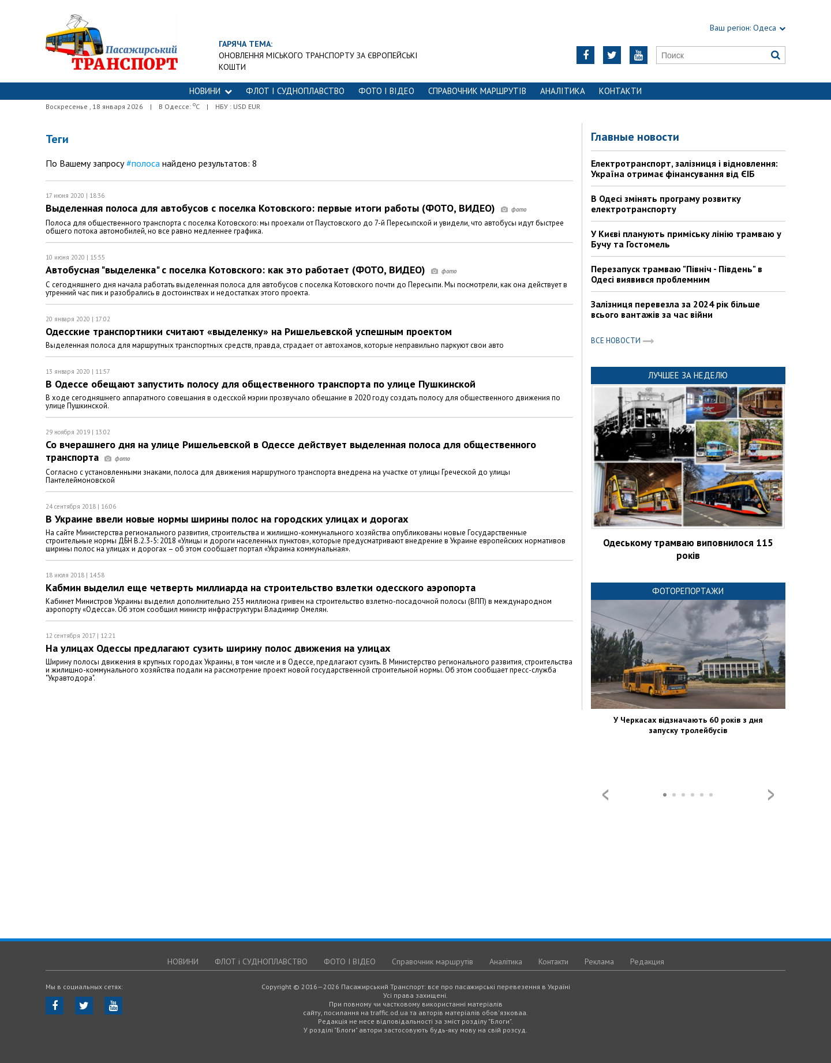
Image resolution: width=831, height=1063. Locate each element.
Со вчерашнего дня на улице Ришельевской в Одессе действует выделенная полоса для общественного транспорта (291, 451)
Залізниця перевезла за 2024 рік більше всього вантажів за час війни (675, 309)
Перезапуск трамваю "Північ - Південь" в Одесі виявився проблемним (676, 274)
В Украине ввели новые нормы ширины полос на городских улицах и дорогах (227, 518)
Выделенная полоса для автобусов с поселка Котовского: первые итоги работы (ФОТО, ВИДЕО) (286, 208)
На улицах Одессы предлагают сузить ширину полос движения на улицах (218, 648)
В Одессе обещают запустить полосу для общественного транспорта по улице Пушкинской (261, 383)
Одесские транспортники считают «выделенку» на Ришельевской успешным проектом (249, 331)
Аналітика (562, 90)
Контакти (620, 90)
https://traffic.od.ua (112, 41)
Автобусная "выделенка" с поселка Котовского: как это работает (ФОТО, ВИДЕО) (251, 269)
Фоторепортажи (688, 590)
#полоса (143, 163)
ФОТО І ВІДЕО (386, 90)
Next (771, 795)
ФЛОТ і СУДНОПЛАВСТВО (295, 90)
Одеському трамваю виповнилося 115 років (688, 549)
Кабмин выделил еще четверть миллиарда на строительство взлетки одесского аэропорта (261, 587)
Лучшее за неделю (688, 375)
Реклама (599, 961)
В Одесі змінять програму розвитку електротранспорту (666, 204)
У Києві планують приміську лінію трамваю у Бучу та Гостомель (686, 239)
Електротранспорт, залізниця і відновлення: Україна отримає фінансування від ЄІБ (684, 168)
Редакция (647, 961)
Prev (605, 795)
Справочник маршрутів (477, 90)
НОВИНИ (210, 90)
